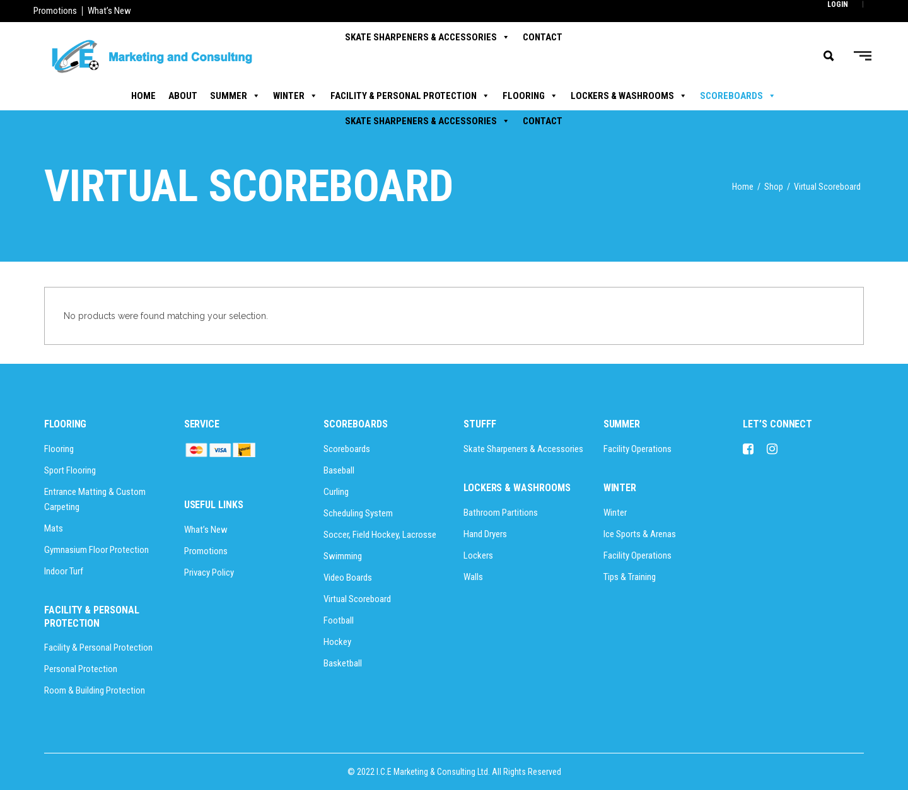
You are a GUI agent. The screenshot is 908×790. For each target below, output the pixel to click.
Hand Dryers (485, 534)
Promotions (55, 10)
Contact (542, 121)
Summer (235, 96)
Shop (773, 187)
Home (143, 96)
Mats (53, 528)
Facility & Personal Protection (410, 96)
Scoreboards (738, 96)
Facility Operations (637, 449)
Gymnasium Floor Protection (96, 549)
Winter (295, 96)
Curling (336, 491)
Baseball (338, 470)
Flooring (530, 96)
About (182, 96)
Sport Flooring (70, 470)
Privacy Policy (209, 572)
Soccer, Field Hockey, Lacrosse (379, 534)
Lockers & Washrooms (629, 96)
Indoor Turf (63, 571)
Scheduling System (358, 513)
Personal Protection (80, 669)
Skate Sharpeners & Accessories (427, 121)
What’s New (109, 10)
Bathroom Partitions (500, 512)
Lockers (478, 555)
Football (338, 620)
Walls (473, 577)
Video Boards (347, 577)
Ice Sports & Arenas (639, 534)
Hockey (337, 642)
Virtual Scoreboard (357, 599)
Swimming (342, 556)
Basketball (342, 663)
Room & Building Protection (94, 690)
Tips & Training (629, 577)
